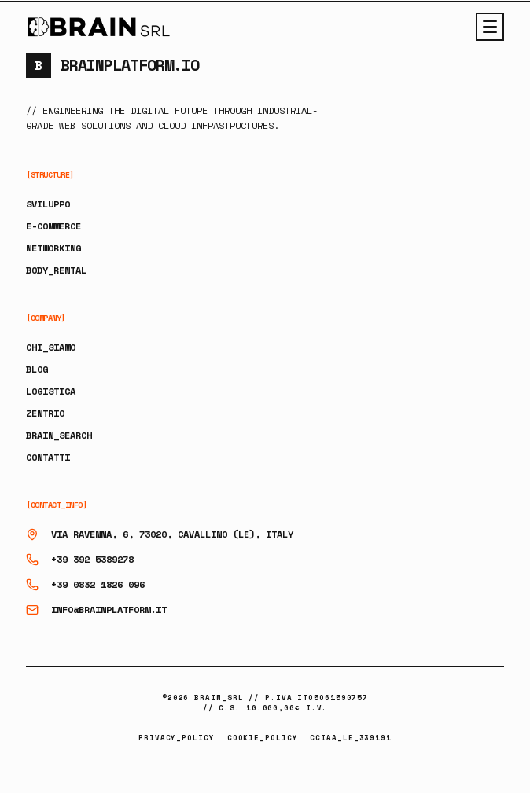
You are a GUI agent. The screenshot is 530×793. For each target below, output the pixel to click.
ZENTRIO (45, 413)
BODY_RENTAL (56, 270)
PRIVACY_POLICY (176, 737)
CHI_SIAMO (50, 347)
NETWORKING (53, 248)
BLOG (37, 369)
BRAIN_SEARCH (59, 435)
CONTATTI (48, 457)
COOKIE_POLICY (262, 737)
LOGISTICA (50, 391)
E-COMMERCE (53, 226)
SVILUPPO (48, 204)
